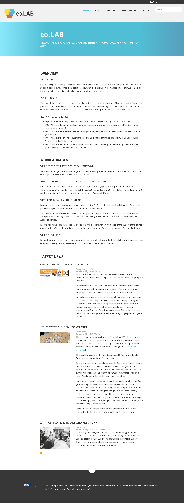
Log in (153, 2)
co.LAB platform (108, 303)
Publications (128, 10)
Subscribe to (41, 453)
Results (110, 10)
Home (86, 10)
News (98, 10)
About (145, 10)
